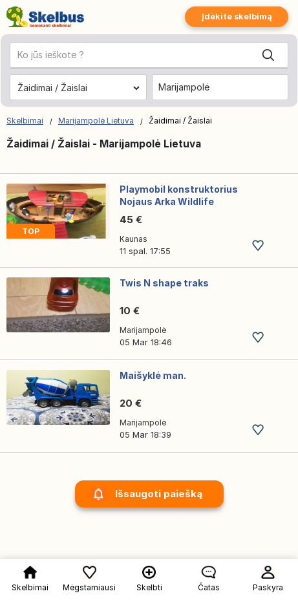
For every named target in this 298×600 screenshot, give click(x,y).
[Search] (268, 55)
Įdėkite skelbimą (236, 16)
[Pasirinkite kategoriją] (78, 88)
